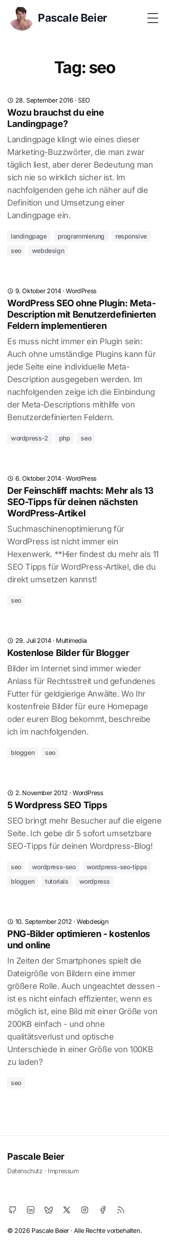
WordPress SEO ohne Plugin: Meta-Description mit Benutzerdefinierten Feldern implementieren (81, 314)
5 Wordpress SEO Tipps (57, 805)
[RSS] (121, 1210)
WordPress (81, 291)
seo (16, 250)
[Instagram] (85, 1210)
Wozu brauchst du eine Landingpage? (55, 118)
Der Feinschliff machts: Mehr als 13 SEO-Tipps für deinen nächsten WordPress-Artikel (80, 502)
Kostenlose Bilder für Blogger (68, 652)
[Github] (13, 1210)
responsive (131, 236)
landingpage (29, 236)
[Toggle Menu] (153, 18)
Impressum (63, 1171)
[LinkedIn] (31, 1210)
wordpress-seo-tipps (117, 867)
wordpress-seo (54, 867)
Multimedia (71, 640)
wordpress (94, 881)
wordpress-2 (29, 438)
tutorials (56, 881)
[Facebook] (103, 1210)
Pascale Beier (35, 1156)
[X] (67, 1210)
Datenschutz (25, 1171)
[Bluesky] (49, 1210)
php (64, 438)
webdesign (48, 250)
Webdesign (92, 921)
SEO (84, 100)
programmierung (81, 236)
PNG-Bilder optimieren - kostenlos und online (78, 939)
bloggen (22, 752)
